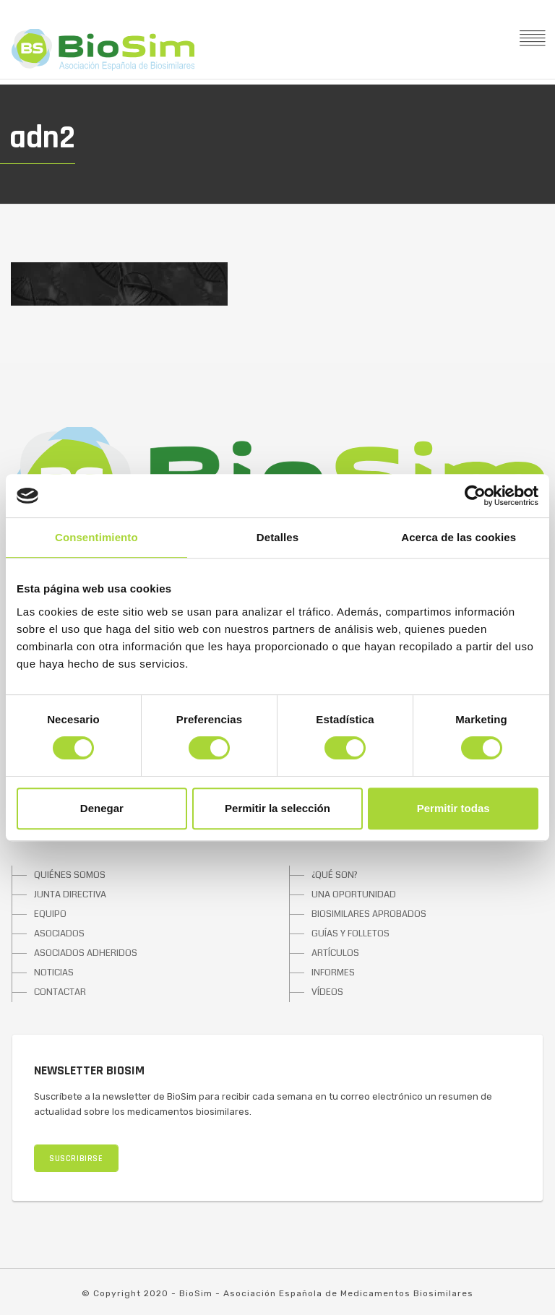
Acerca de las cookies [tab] (458, 537)
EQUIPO (50, 913)
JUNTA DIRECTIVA (70, 894)
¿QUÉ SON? (334, 874)
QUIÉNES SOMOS (70, 874)
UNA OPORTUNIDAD (353, 894)
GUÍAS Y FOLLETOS (350, 933)
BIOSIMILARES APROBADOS (368, 913)
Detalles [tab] (277, 537)
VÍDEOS (327, 992)
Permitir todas (453, 808)
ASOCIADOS (59, 933)
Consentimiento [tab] (96, 537)
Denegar (102, 808)
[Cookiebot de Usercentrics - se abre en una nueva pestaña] (475, 495)
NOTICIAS (54, 972)
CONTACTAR (60, 992)
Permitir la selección (277, 808)
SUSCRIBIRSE (76, 1158)
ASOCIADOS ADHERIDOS (85, 953)
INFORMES (333, 972)
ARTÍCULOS (335, 953)
